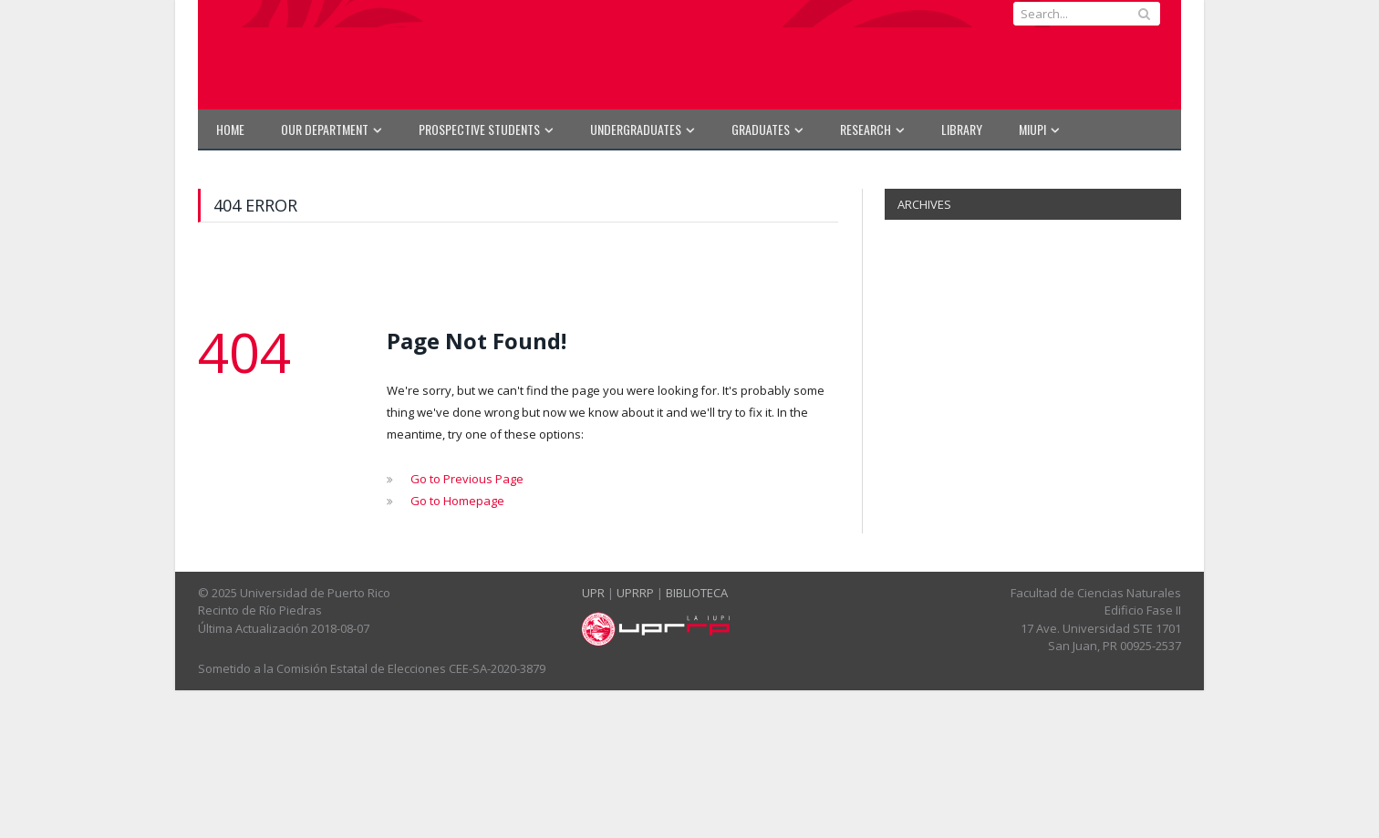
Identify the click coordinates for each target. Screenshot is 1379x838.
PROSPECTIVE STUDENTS (479, 129)
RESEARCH (865, 129)
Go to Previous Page (467, 479)
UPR (593, 593)
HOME (230, 129)
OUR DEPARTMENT (324, 129)
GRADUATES (760, 129)
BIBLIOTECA (697, 593)
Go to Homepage (457, 500)
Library (961, 129)
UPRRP (635, 593)
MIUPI (1032, 129)
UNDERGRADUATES (635, 129)
